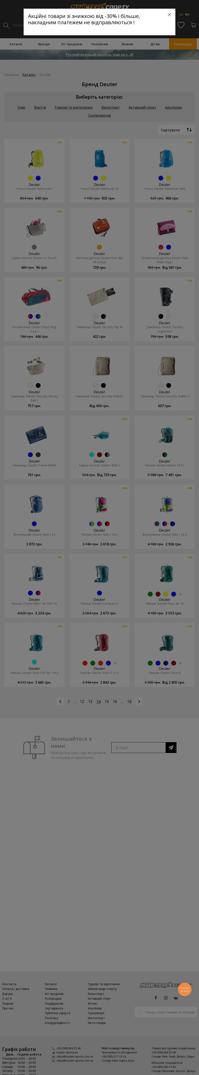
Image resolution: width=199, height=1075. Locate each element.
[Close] (169, 14)
